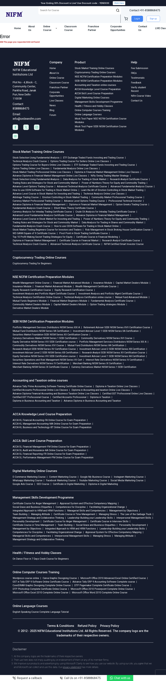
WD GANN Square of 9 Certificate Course (34, 233)
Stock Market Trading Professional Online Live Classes (42, 172)
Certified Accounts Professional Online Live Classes (40, 390)
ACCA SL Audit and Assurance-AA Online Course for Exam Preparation (49, 450)
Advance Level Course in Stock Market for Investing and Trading (46, 193)
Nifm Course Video (141, 95)
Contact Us (142, 28)
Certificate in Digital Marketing (69, 484)
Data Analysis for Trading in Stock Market (84, 179)
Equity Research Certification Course (32, 290)
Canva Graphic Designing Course (60, 578)
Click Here (119, 3)
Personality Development (26, 521)
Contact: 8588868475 (21, 106)
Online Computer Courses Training (92, 110)
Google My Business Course (95, 476)
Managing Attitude (40, 514)
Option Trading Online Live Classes (31, 168)
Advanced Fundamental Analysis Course (132, 186)
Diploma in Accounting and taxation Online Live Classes (101, 390)
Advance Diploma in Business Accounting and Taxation (92, 400)
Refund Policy (87, 626)
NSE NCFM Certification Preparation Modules (98, 76)
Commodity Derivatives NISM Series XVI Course (106, 338)
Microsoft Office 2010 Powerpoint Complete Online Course (102, 589)
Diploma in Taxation (100, 397)
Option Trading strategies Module (107, 304)
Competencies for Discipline (71, 507)
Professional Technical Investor (125, 200)
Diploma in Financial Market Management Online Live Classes (106, 172)
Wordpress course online (26, 578)
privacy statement (72, 667)
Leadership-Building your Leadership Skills (90, 517)
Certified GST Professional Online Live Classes (127, 393)
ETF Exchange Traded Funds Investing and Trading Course (93, 157)
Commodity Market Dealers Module (31, 304)
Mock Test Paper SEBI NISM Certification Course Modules (100, 128)
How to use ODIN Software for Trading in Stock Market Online (45, 190)
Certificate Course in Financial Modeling (97, 236)
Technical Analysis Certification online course (88, 297)
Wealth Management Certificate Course (95, 286)
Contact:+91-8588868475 (144, 10)
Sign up (153, 18)
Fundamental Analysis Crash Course (31, 208)
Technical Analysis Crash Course (30, 161)
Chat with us (120, 678)
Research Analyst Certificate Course (129, 179)
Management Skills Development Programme (99, 101)
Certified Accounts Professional (69, 397)
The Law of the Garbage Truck (135, 514)
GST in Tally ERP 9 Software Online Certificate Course (41, 581)
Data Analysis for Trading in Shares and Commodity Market (112, 222)
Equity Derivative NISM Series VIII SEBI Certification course (44, 341)
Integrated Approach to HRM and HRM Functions (38, 510)
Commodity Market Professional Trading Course (117, 197)
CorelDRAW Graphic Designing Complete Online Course (42, 585)
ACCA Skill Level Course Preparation (94, 93)
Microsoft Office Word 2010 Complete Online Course (99, 592)
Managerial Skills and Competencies (86, 510)
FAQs (134, 73)
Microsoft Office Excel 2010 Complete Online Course (40, 592)
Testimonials (137, 77)
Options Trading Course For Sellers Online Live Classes (79, 161)
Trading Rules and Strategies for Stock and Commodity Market (45, 182)
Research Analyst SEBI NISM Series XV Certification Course (44, 349)
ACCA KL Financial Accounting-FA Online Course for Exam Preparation (49, 420)
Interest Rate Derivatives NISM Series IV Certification (114, 359)
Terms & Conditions (60, 626)
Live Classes (56, 100)
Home (17, 28)
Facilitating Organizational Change (107, 507)
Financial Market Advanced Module (71, 282)
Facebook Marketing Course (61, 480)
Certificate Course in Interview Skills (109, 521)
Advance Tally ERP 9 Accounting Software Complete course (103, 581)
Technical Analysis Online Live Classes (103, 193)
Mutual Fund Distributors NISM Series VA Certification (41, 331)
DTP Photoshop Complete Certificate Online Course (40, 589)
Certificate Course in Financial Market (78, 240)
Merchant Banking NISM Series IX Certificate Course (40, 367)
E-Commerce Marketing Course (29, 476)
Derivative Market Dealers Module (31, 308)
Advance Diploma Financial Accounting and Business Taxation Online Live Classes (56, 393)
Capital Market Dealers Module (132, 282)
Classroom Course (70, 28)
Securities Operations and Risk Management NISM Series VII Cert (47, 359)
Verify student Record (138, 89)
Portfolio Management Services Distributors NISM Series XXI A (46, 327)
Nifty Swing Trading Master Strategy (110, 175)
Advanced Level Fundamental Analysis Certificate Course (43, 215)
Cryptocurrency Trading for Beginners (32, 263)
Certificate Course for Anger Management (34, 503)
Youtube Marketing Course (93, 480)
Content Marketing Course (63, 476)
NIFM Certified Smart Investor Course (124, 244)
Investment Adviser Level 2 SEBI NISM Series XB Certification (112, 349)
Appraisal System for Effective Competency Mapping (113, 532)
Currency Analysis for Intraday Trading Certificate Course (42, 211)
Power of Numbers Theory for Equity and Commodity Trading (113, 182)
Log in (137, 18)
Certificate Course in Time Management (74, 514)
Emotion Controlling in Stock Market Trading (65, 197)
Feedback (136, 82)
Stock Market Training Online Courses (94, 68)
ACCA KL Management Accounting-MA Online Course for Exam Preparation (52, 423)
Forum (52, 115)
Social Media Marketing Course (127, 480)
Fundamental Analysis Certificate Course (112, 300)
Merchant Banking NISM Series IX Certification (97, 363)
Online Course (50, 28)
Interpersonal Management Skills (133, 517)
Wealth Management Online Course (31, 282)
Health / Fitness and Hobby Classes (94, 106)
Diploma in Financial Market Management (90, 204)
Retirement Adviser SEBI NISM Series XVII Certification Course (116, 327)
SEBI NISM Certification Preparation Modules (98, 80)
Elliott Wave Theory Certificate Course (74, 208)
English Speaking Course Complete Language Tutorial (41, 611)
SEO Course (43, 484)
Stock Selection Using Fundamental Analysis (36, 157)
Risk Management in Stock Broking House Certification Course (118, 229)
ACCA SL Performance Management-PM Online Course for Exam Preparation (53, 457)
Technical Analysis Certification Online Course (37, 297)
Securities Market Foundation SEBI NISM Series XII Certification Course (50, 334)
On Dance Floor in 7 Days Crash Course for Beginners (41, 558)
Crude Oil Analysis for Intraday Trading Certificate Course (105, 211)
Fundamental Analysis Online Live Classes (75, 168)
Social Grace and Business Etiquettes (32, 507)
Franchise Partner (93, 28)
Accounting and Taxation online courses (95, 85)
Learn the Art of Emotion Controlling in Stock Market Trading (112, 190)
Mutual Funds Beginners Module (30, 300)
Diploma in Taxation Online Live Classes (116, 386)
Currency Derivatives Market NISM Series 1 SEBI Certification (45, 338)
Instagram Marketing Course (129, 476)
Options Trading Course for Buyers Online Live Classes (42, 164)
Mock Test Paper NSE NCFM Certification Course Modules (100, 120)
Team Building (20, 514)
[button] (118, 10)
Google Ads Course (23, 484)
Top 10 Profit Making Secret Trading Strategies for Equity (43, 236)
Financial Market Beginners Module (68, 300)
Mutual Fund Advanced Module (131, 297)
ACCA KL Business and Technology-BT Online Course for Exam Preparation (52, 427)
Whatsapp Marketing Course (27, 480)
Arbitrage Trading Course (26, 197)
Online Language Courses (88, 114)
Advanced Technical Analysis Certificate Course (82, 186)
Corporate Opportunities (117, 28)
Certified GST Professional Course (31, 397)
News (52, 105)
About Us (31, 28)
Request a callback (27, 678)
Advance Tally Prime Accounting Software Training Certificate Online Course (52, 386)
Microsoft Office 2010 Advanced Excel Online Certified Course (113, 578)
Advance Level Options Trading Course (33, 186)
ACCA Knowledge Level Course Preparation (98, 89)
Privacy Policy (109, 626)
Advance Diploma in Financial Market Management (39, 204)
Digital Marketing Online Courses (92, 97)
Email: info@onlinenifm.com (26, 116)
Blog (51, 110)
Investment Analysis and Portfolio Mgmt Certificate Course (44, 293)
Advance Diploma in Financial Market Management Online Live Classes (50, 175)
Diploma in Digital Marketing (103, 484)
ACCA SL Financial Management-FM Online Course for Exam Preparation (51, 446)
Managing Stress (108, 514)
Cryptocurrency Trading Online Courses (95, 72)
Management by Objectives (123, 510)
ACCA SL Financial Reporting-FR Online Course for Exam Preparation (49, 453)
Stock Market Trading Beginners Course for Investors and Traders (47, 229)
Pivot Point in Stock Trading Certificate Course (83, 233)
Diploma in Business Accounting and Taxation (36, 400)
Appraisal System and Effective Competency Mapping (88, 503)
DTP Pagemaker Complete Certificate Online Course (101, 585)
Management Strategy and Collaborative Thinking (38, 517)
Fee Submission (139, 68)
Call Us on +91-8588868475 (80, 678)
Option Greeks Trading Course (131, 204)
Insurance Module (102, 282)
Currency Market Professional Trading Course (36, 200)
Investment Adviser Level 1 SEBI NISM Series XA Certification (106, 331)
